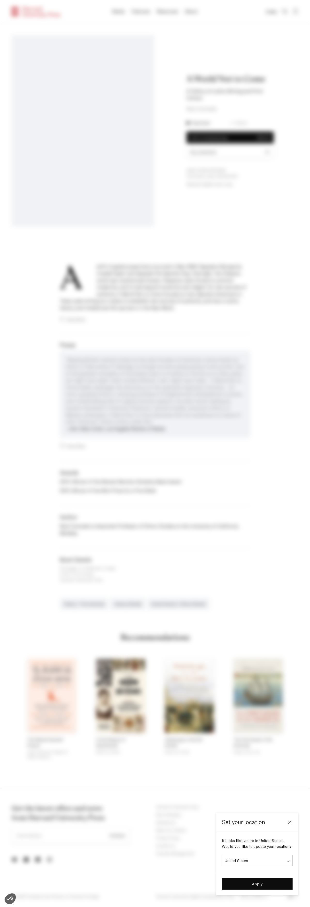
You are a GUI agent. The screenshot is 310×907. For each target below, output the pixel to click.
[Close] (290, 822)
